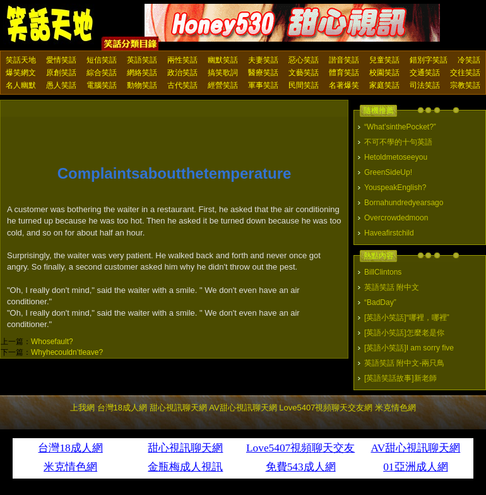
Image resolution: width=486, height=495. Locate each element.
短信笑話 (101, 60)
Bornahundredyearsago (403, 202)
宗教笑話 (465, 85)
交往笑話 (465, 72)
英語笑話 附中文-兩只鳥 (404, 363)
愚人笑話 (61, 85)
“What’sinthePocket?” (400, 126)
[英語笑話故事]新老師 (400, 378)
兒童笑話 (384, 60)
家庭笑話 (384, 85)
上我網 (82, 407)
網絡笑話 (142, 72)
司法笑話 (425, 85)
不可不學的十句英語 (398, 142)
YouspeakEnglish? (395, 187)
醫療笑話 (263, 72)
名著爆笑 (344, 85)
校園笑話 (384, 72)
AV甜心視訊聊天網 (242, 407)
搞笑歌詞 (223, 72)
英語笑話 (142, 60)
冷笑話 (469, 60)
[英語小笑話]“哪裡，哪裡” (406, 317)
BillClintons (382, 272)
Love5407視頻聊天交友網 (325, 407)
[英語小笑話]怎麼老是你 (404, 332)
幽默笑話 (223, 60)
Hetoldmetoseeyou (395, 157)
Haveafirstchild (389, 233)
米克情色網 (395, 407)
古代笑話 (182, 85)
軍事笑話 (263, 85)
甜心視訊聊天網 (178, 407)
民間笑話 (303, 85)
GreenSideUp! (388, 172)
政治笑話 (182, 72)
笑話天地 (21, 60)
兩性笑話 (182, 60)
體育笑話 (344, 72)
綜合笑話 (101, 72)
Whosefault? (52, 341)
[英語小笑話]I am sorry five (409, 347)
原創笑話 (61, 72)
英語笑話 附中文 (391, 287)
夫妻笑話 (263, 60)
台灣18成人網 (122, 407)
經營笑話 (223, 85)
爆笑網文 (21, 72)
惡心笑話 (303, 60)
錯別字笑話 (428, 60)
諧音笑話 (344, 60)
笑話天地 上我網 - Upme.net (50, 24)
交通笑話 (425, 72)
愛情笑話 (61, 60)
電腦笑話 (101, 85)
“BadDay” (380, 302)
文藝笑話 (303, 72)
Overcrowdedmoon (396, 217)
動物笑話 (142, 85)
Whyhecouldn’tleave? (67, 352)
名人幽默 (21, 85)
